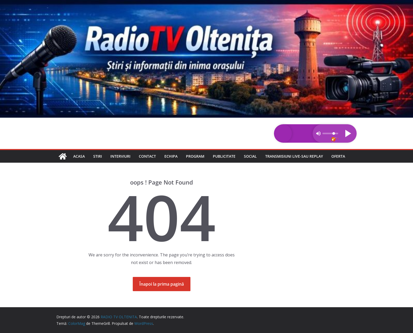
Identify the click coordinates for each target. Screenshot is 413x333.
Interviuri (120, 156)
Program (195, 156)
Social (250, 156)
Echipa (171, 156)
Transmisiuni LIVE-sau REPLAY (294, 156)
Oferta (338, 156)
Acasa (79, 156)
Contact (147, 156)
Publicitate (224, 156)
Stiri (97, 156)
